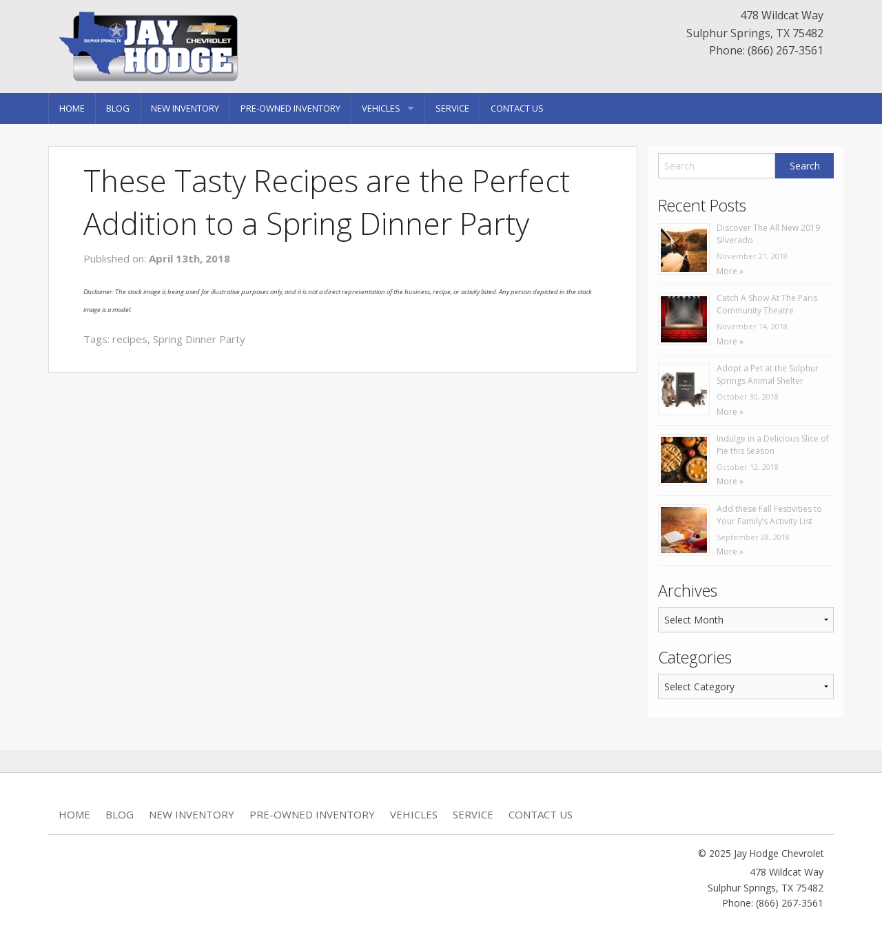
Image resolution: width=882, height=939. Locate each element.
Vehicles (381, 108)
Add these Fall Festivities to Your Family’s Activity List (769, 515)
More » (730, 271)
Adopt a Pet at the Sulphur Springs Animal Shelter (768, 374)
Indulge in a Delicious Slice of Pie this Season (773, 445)
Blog (118, 108)
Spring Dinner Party (199, 339)
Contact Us (517, 108)
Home (72, 108)
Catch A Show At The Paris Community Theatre (767, 304)
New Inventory (185, 108)
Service (452, 108)
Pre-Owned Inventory (290, 108)
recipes (129, 339)
